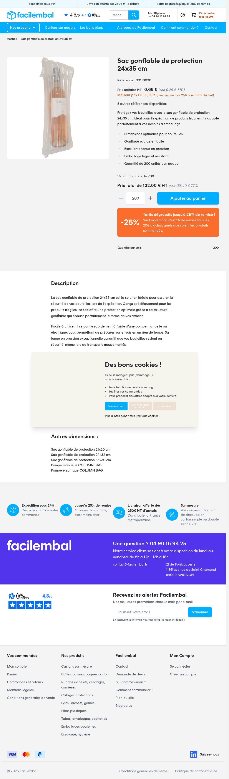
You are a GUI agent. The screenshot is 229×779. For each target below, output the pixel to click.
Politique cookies (147, 416)
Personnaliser (165, 406)
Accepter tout (116, 406)
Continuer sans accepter (140, 406)
